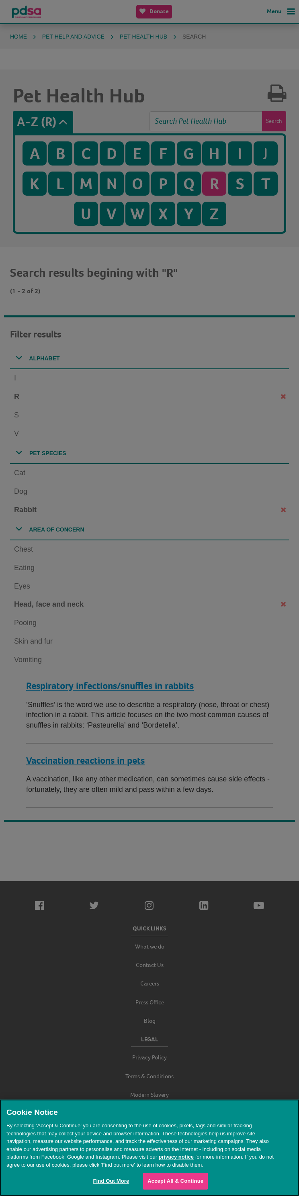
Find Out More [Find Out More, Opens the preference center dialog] (111, 1181)
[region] (149, 1148)
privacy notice (176, 1157)
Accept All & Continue (175, 1181)
